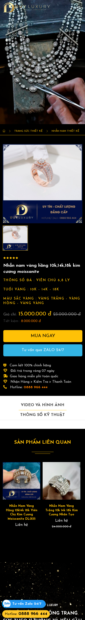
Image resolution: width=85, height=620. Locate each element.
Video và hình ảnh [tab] (42, 405)
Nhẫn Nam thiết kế (65, 131)
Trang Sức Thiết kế (28, 131)
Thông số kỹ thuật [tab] (42, 415)
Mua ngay (43, 336)
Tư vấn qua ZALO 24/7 (43, 350)
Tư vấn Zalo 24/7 (26, 604)
